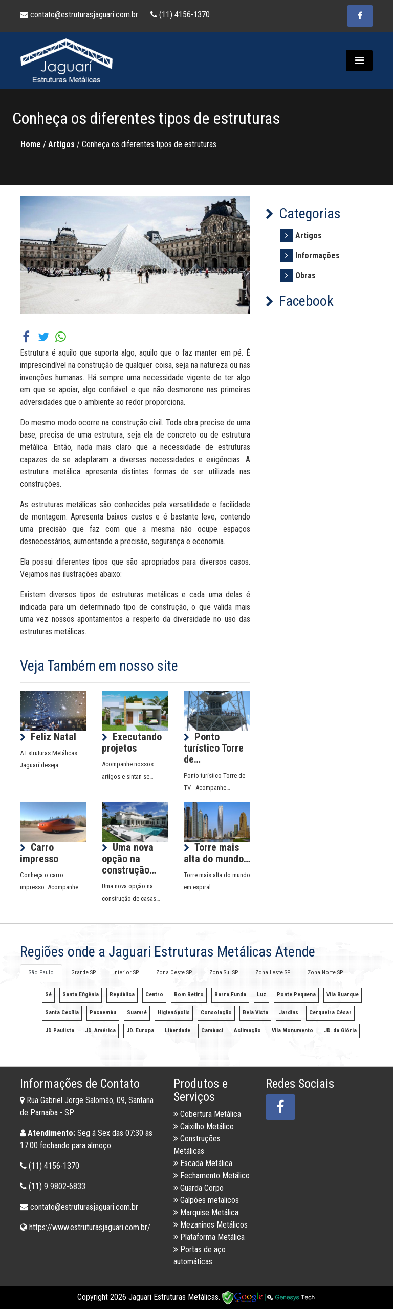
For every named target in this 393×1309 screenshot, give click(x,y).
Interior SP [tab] (126, 972)
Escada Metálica (202, 1163)
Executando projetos (132, 742)
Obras (305, 275)
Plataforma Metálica (209, 1237)
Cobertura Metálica (207, 1114)
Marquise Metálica (205, 1212)
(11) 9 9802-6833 (57, 1186)
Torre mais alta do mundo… (217, 853)
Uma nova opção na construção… (129, 858)
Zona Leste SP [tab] (272, 972)
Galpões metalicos (206, 1200)
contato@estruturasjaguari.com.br (80, 14)
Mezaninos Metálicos (210, 1225)
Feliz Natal (53, 737)
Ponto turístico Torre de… (214, 748)
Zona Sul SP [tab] (223, 972)
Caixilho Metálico (203, 1126)
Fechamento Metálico (211, 1175)
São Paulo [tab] (41, 972)
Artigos (308, 235)
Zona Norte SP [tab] (325, 972)
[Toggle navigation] (359, 60)
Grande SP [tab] (83, 972)
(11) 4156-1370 (180, 14)
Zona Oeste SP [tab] (174, 972)
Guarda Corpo (198, 1188)
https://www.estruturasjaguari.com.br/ (89, 1227)
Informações (317, 255)
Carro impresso (39, 853)
